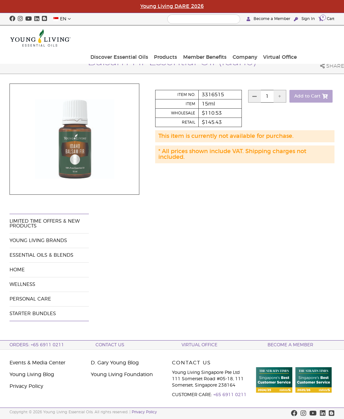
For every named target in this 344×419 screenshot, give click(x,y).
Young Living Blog (32, 374)
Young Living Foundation (122, 374)
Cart (326, 18)
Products (207, 37)
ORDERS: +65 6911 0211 (37, 345)
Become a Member (269, 19)
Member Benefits (245, 37)
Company (282, 37)
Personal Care (30, 299)
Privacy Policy (26, 386)
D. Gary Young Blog (115, 362)
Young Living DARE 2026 (172, 6)
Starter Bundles (33, 313)
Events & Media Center (37, 362)
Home (17, 269)
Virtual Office (316, 37)
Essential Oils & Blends (41, 255)
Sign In (305, 19)
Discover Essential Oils (163, 37)
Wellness (22, 284)
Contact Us (110, 345)
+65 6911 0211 (230, 395)
